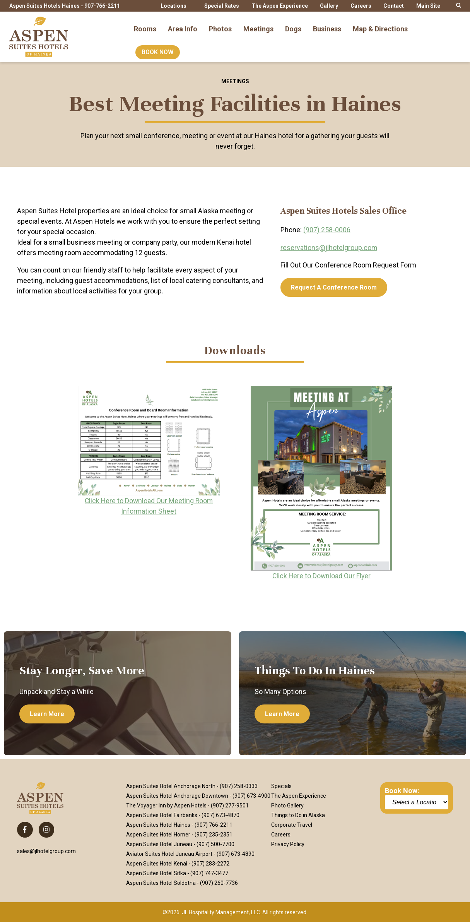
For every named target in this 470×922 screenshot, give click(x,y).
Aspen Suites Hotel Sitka (156, 873)
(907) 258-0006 (326, 230)
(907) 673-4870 (220, 815)
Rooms (145, 25)
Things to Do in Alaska (298, 815)
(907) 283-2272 (210, 863)
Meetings (258, 25)
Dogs (293, 25)
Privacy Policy (287, 844)
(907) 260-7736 (219, 882)
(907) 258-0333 (239, 786)
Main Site (428, 6)
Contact (393, 6)
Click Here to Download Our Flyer (321, 575)
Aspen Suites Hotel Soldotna (161, 882)
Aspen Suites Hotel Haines (158, 824)
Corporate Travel (291, 824)
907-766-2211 (102, 6)
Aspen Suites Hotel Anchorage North (170, 786)
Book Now (158, 48)
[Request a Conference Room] (333, 287)
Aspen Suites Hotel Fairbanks (161, 815)
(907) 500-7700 (215, 844)
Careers (360, 6)
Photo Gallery (287, 805)
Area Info (182, 25)
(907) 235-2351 (213, 834)
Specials (281, 786)
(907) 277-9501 (230, 805)
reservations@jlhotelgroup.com (329, 247)
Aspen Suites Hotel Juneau (159, 844)
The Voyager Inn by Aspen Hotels (166, 805)
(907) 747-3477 (209, 873)
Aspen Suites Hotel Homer (158, 834)
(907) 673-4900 (251, 795)
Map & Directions (380, 25)
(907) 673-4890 (236, 853)
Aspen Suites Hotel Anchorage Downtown (177, 795)
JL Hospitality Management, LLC (221, 912)
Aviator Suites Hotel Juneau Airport (169, 853)
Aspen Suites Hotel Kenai (156, 863)
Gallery (329, 6)
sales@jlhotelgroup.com (46, 851)
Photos (220, 25)
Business (327, 25)
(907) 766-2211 (213, 824)
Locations (173, 6)
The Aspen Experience (279, 6)
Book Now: (402, 790)
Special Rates (221, 6)
